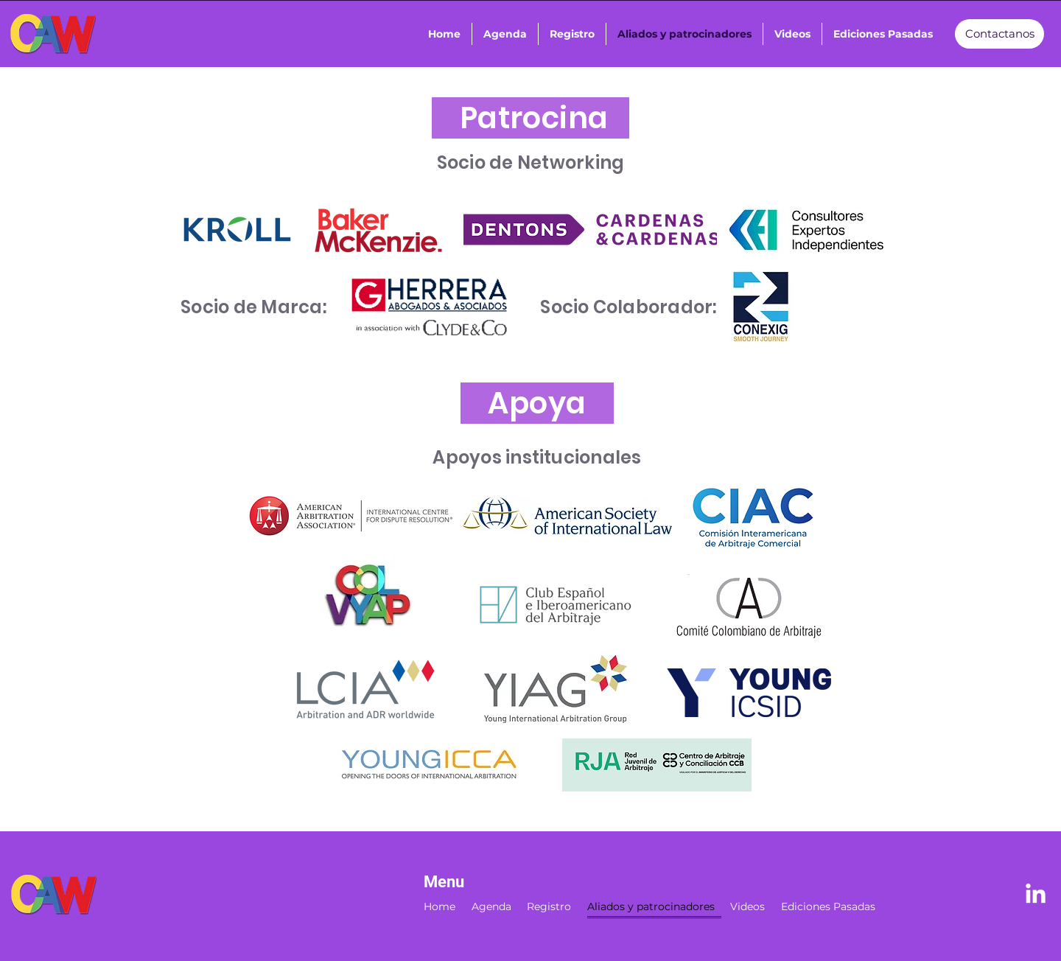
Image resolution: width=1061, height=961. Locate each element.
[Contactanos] (999, 34)
